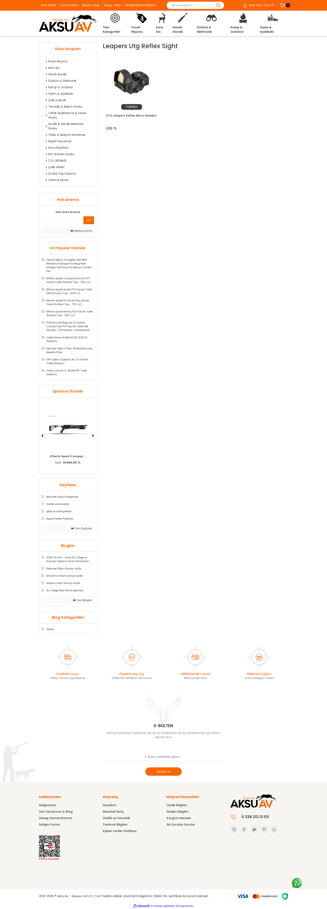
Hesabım (109, 805)
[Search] (195, 5)
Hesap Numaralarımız (55, 818)
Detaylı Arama (81, 231)
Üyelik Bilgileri (177, 805)
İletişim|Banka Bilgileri (140, 5)
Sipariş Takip (91, 5)
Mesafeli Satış (113, 812)
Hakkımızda (50, 796)
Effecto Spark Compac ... (68, 456)
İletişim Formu (49, 824)
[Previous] (43, 436)
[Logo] (68, 23)
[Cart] (282, 5)
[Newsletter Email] (163, 757)
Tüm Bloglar (82, 600)
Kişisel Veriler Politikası (120, 831)
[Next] (93, 436)
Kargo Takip (112, 5)
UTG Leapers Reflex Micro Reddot (131, 115)
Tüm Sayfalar (81, 528)
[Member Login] (258, 5)
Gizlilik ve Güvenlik (116, 818)
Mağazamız (47, 805)
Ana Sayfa (48, 5)
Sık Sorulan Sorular (181, 824)
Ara (89, 220)
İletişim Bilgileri (178, 812)
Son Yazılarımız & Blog (56, 812)
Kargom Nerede (179, 818)
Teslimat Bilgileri (115, 824)
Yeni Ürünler (69, 5)
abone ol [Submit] (163, 771)
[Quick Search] (61, 220)
